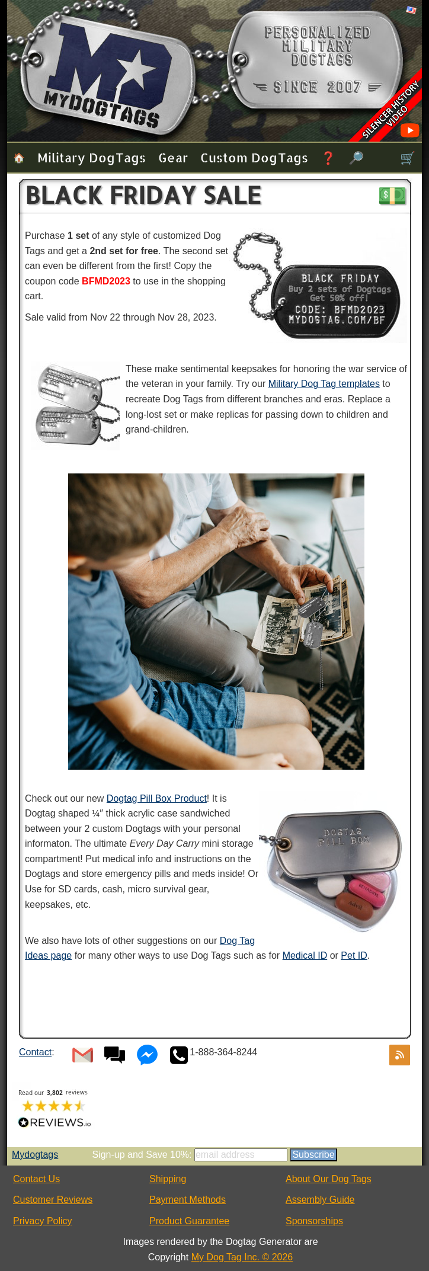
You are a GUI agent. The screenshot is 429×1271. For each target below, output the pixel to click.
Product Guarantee (189, 1221)
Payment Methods (187, 1200)
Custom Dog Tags (254, 157)
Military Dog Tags (91, 157)
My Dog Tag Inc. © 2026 (242, 1257)
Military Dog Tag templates (324, 384)
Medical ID (305, 955)
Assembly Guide (320, 1200)
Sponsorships (314, 1221)
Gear (173, 157)
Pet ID (354, 955)
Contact (35, 1052)
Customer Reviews (52, 1200)
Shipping (167, 1179)
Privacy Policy (42, 1221)
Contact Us (36, 1179)
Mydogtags (35, 1155)
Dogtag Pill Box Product (157, 798)
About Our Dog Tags (329, 1179)
